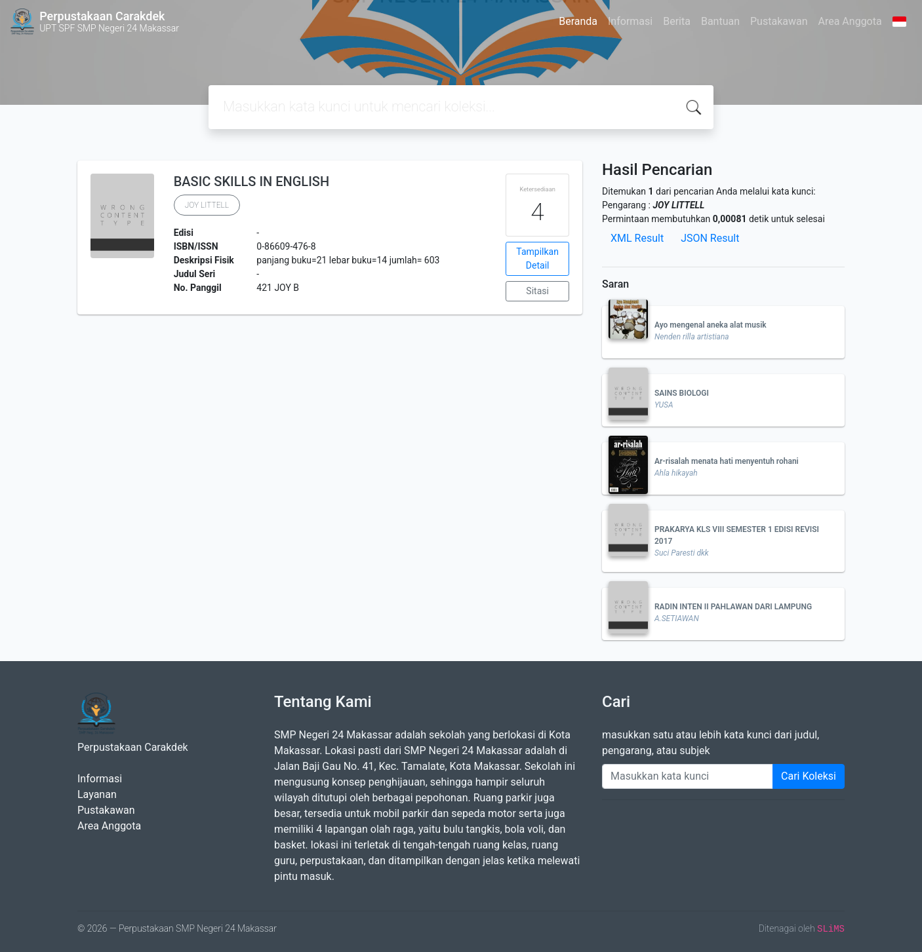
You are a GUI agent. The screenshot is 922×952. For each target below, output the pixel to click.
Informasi (630, 21)
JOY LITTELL (207, 205)
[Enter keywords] (687, 776)
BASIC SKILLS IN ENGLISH (251, 181)
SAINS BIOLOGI (681, 393)
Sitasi (537, 291)
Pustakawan (778, 21)
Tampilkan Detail (537, 258)
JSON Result (710, 238)
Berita (677, 21)
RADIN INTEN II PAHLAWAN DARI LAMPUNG (733, 606)
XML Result (637, 238)
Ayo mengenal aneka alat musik (710, 325)
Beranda (578, 21)
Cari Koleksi (808, 776)
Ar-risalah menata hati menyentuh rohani (726, 461)
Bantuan (720, 21)
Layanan (97, 794)
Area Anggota (850, 21)
